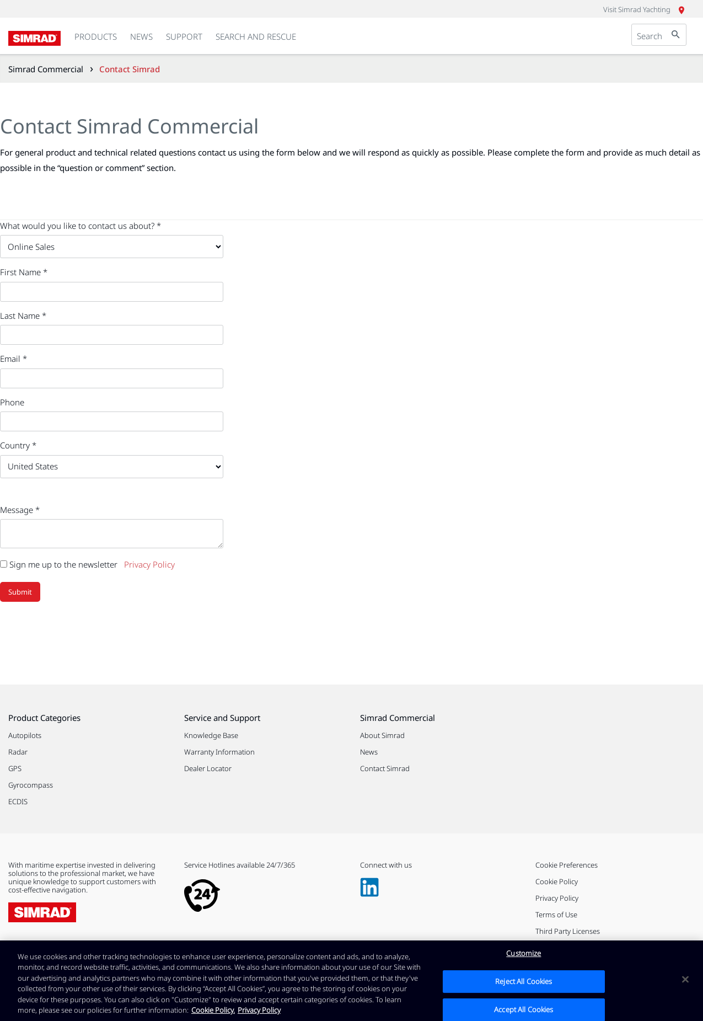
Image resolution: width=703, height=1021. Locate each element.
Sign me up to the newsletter (58, 564)
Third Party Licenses (567, 931)
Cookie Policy (556, 881)
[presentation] (84, 634)
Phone (12, 402)
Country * (18, 445)
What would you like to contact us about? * (80, 225)
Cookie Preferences (566, 865)
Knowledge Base (211, 735)
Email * (13, 358)
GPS (15, 768)
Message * (20, 509)
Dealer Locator (208, 768)
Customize (523, 956)
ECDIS (18, 801)
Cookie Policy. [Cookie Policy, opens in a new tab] (213, 1013)
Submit (20, 592)
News (369, 752)
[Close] (685, 982)
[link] (95, 37)
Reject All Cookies (523, 984)
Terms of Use (556, 915)
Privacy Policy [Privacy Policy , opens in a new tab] (259, 1013)
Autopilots (24, 735)
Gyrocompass (30, 785)
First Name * (23, 271)
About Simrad (382, 735)
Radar (18, 752)
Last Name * (23, 315)
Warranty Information (219, 752)
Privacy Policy (149, 564)
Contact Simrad (385, 768)
